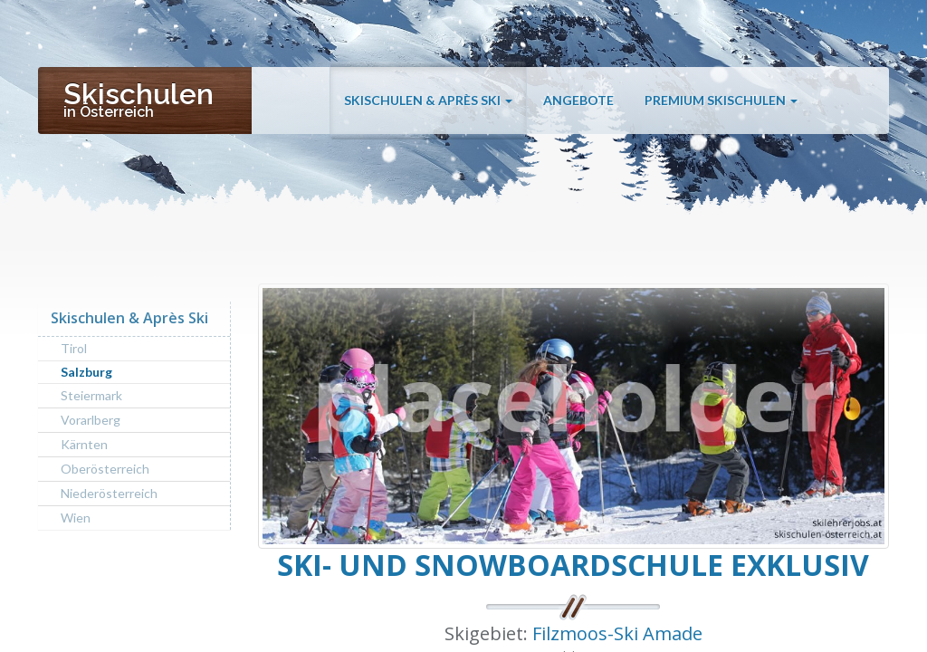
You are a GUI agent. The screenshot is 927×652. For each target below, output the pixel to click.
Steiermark (91, 395)
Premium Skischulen (721, 102)
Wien (76, 517)
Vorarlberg (90, 419)
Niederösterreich (109, 493)
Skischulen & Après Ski (428, 102)
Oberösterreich (105, 468)
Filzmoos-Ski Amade (617, 633)
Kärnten (84, 444)
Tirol (74, 348)
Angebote (578, 102)
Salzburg (86, 371)
